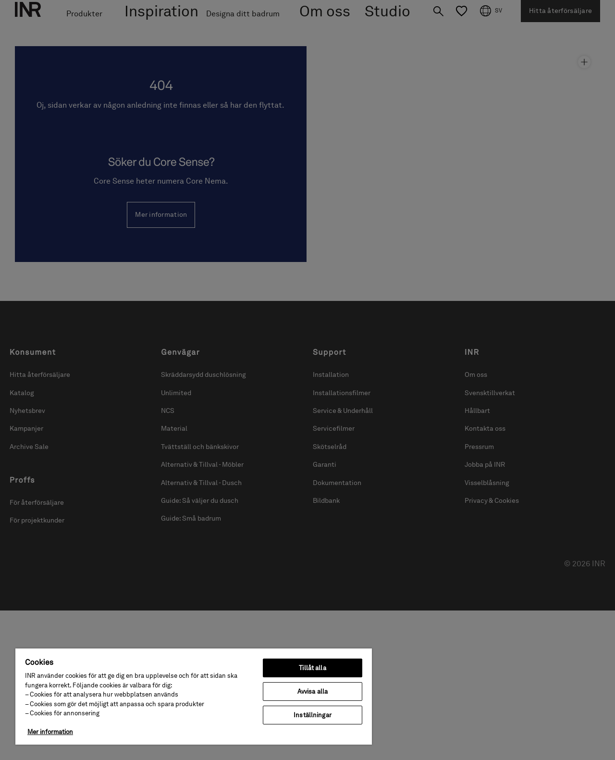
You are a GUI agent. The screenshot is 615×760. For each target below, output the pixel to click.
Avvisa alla (312, 691)
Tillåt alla (312, 668)
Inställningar (313, 715)
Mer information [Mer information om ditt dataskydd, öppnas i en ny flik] (50, 731)
